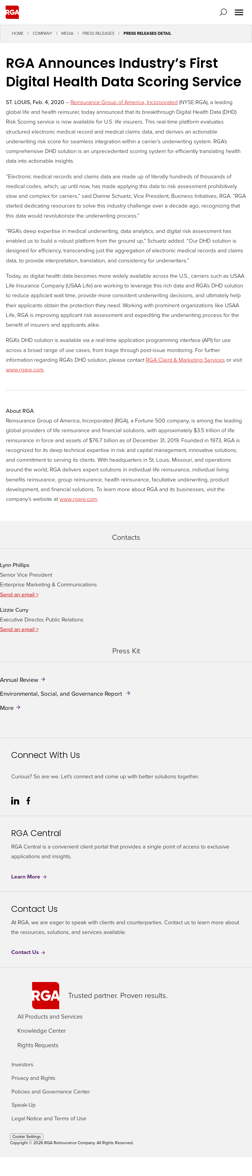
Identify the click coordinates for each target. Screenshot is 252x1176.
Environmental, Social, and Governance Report (61, 693)
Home (18, 33)
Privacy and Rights (33, 1078)
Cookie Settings (26, 1137)
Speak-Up (23, 1105)
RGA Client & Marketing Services (185, 360)
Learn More (29, 877)
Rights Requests (37, 1045)
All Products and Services (50, 1016)
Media (67, 33)
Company (42, 33)
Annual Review (19, 679)
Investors (22, 1065)
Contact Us (28, 952)
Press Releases (98, 33)
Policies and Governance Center (50, 1092)
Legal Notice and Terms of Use (48, 1119)
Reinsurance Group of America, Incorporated (124, 102)
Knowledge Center (41, 1031)
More (7, 707)
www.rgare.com (25, 369)
